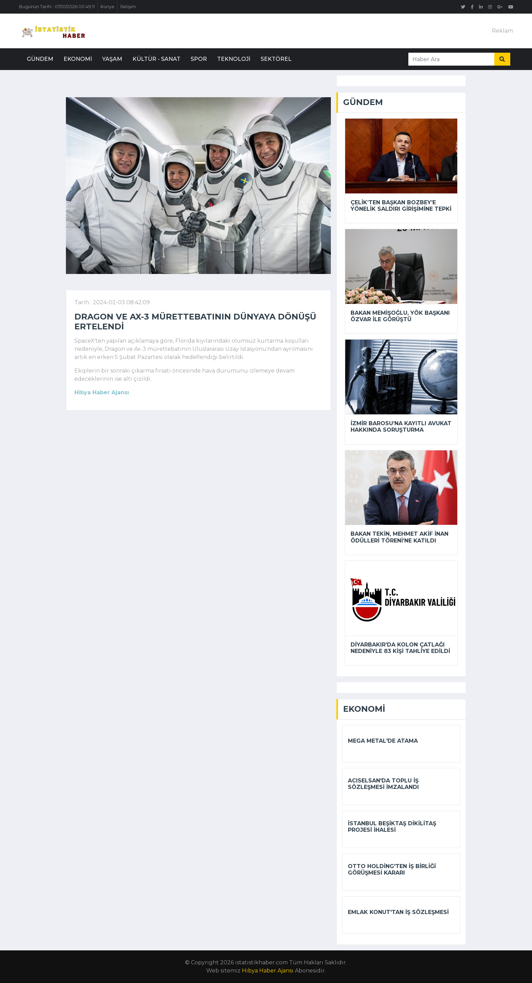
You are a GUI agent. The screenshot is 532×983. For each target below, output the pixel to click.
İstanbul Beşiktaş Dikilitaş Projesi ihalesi (392, 826)
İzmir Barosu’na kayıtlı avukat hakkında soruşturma (401, 426)
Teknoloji (233, 59)
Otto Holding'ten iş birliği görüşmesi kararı (392, 869)
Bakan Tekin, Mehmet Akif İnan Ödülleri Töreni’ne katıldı (399, 537)
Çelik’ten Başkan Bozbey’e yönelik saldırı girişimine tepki (401, 205)
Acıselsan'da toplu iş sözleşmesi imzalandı (383, 783)
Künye (107, 6)
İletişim (128, 6)
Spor (199, 59)
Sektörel (276, 59)
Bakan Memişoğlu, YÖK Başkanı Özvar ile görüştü (400, 316)
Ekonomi (78, 59)
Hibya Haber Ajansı (268, 970)
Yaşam (112, 59)
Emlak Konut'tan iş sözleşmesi (398, 912)
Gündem (40, 59)
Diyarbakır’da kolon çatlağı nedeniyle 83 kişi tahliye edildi (400, 647)
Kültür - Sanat (156, 59)
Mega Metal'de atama (383, 741)
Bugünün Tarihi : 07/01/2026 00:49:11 (57, 6)
